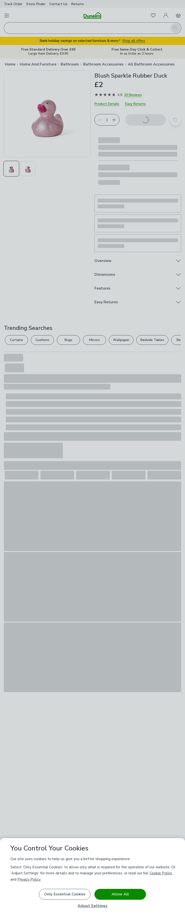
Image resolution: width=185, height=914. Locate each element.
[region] (92, 876)
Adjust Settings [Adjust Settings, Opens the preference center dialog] (92, 906)
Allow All (120, 894)
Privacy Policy (28, 879)
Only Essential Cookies (65, 894)
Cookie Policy (161, 873)
